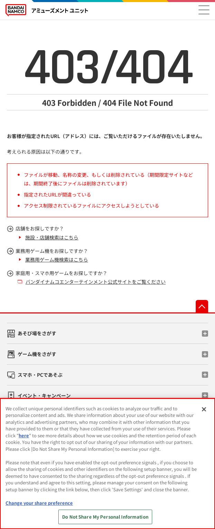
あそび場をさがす (37, 333)
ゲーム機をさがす (37, 353)
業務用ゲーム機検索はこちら (56, 259)
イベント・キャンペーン (44, 395)
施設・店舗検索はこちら (51, 237)
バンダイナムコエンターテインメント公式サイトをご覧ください (96, 281)
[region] (107, 463)
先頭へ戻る (202, 306)
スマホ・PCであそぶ (40, 374)
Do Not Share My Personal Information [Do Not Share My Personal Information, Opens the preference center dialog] (105, 516)
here (24, 435)
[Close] (204, 409)
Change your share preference (39, 503)
